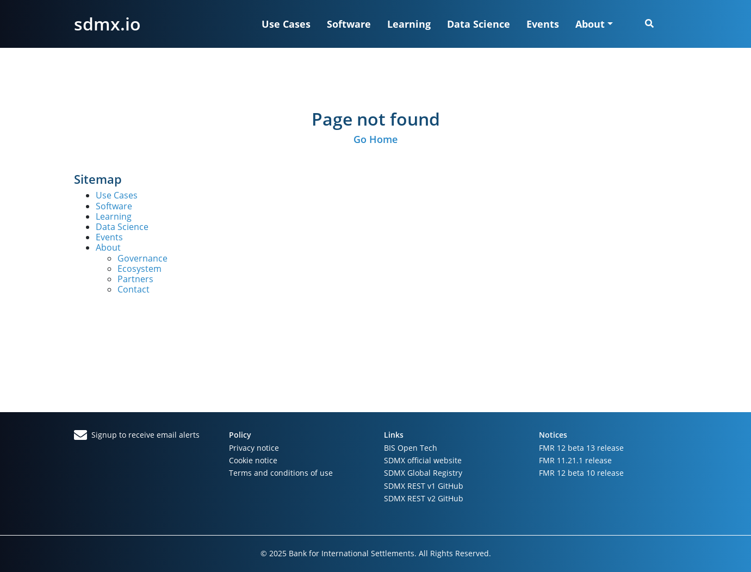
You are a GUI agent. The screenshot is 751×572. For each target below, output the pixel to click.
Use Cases (286, 23)
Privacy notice (254, 448)
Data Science (478, 23)
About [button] (590, 23)
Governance (142, 258)
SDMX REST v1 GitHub (423, 486)
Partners (135, 279)
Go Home (375, 139)
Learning (409, 23)
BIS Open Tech (410, 448)
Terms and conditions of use (281, 473)
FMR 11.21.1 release (575, 460)
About (108, 247)
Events (542, 23)
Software (349, 23)
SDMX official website (423, 460)
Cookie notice (253, 460)
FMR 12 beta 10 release (581, 473)
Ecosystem (139, 269)
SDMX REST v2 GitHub (423, 498)
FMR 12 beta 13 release (581, 448)
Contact (133, 289)
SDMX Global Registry (423, 473)
